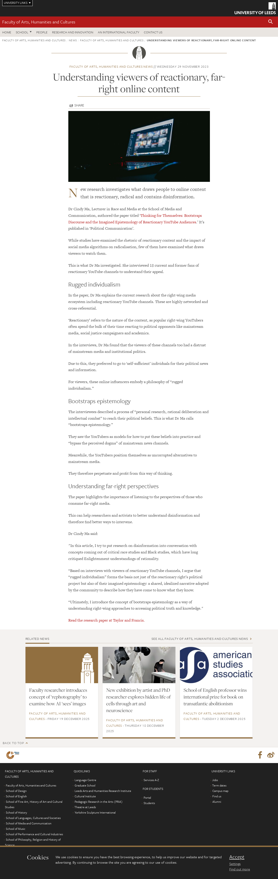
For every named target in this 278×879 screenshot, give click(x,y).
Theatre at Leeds (85, 807)
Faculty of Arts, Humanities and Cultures (38, 22)
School (22, 32)
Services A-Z (151, 780)
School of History (16, 812)
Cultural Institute (85, 796)
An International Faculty (118, 32)
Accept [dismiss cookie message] (236, 857)
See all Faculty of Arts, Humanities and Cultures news (200, 638)
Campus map (220, 791)
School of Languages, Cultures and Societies (33, 818)
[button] (270, 22)
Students (149, 803)
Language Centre (85, 780)
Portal (147, 797)
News (73, 40)
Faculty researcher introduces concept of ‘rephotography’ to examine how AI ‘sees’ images (58, 697)
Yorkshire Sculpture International (95, 812)
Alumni (216, 801)
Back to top (13, 742)
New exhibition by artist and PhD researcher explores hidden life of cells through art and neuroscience (138, 700)
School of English (16, 796)
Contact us (153, 32)
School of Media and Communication (28, 823)
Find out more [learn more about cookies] (239, 869)
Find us (216, 796)
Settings (235, 863)
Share (79, 105)
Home (6, 32)
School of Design (16, 791)
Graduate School (85, 785)
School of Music (15, 828)
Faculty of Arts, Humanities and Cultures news (111, 66)
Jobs (215, 780)
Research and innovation (72, 32)
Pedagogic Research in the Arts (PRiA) (99, 801)
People (42, 32)
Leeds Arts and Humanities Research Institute (103, 791)
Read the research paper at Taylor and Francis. (106, 620)
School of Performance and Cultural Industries (34, 834)
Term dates (219, 785)
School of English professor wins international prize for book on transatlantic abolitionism (215, 697)
